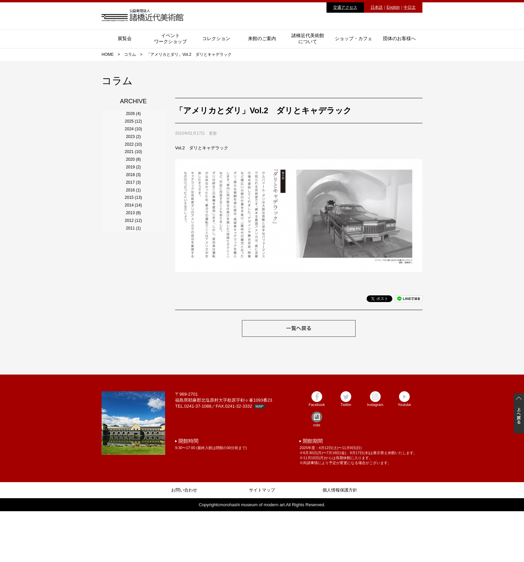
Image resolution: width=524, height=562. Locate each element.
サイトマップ (262, 540)
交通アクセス (345, 7)
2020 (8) (133, 227)
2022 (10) (133, 191)
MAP (260, 457)
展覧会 (125, 38)
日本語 (377, 7)
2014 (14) (133, 335)
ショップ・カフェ (353, 38)
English (393, 7)
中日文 (410, 7)
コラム (130, 54)
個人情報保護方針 (339, 540)
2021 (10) (133, 209)
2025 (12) (133, 137)
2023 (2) (133, 173)
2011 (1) (133, 389)
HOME (108, 54)
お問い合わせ (184, 540)
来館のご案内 (262, 38)
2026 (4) (133, 119)
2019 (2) (133, 245)
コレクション (216, 38)
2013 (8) (133, 353)
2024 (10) (133, 155)
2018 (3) (133, 263)
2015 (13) (133, 317)
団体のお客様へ (399, 38)
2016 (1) (133, 299)
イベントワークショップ (170, 38)
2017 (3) (133, 281)
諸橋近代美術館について (307, 38)
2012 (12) (133, 371)
